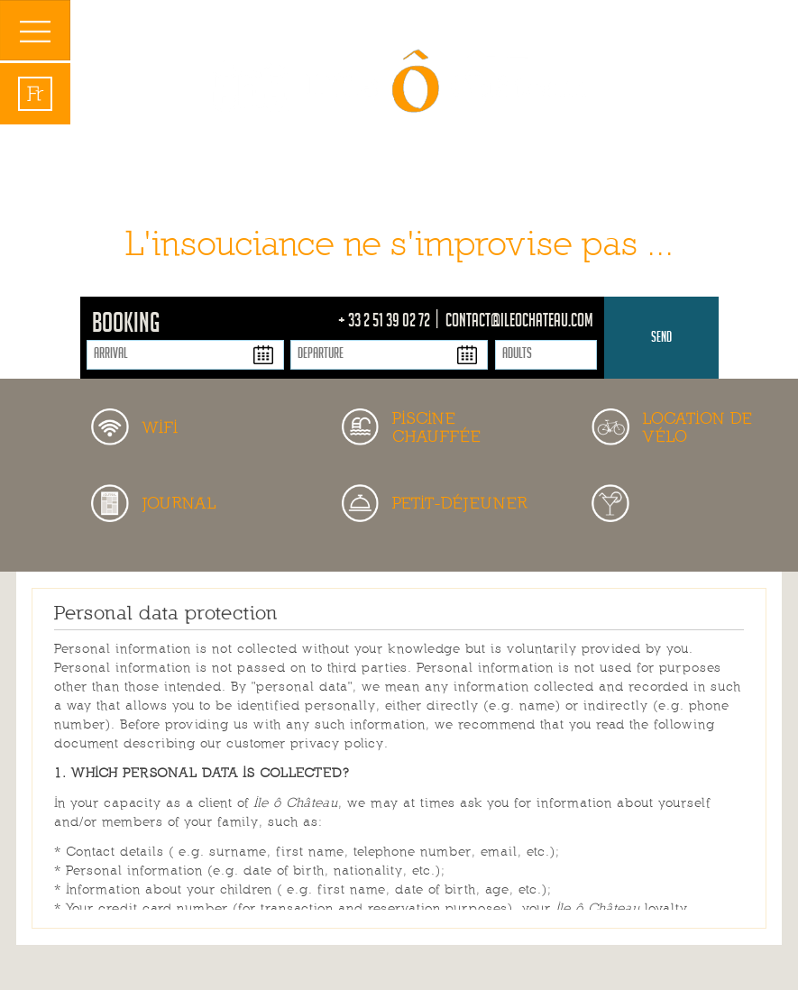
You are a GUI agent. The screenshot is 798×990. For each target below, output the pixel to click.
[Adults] (546, 355)
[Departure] (389, 355)
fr (35, 93)
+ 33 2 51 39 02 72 (385, 323)
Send (661, 338)
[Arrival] (185, 355)
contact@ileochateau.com (519, 323)
